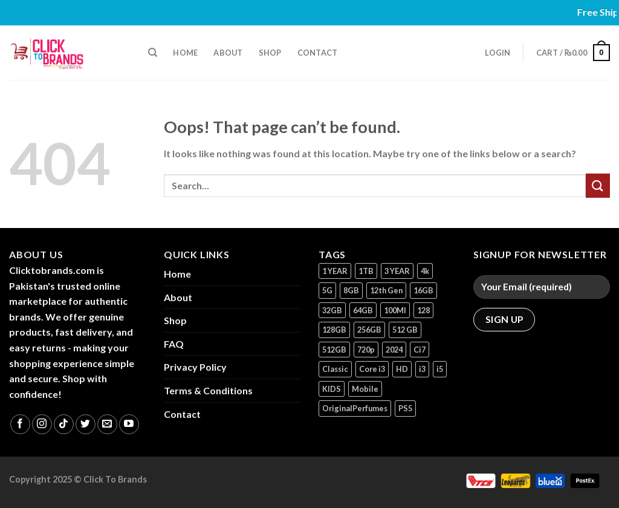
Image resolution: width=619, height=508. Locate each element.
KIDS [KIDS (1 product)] (331, 389)
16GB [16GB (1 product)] (423, 290)
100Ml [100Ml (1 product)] (395, 310)
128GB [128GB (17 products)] (334, 329)
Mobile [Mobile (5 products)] (365, 389)
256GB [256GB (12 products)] (369, 329)
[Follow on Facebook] (20, 424)
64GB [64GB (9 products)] (363, 310)
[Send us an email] (107, 424)
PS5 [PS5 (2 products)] (405, 408)
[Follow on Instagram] (42, 424)
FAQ (174, 344)
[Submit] (598, 185)
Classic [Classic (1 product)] (335, 369)
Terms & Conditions (208, 390)
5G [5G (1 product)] (327, 290)
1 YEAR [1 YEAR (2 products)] (335, 271)
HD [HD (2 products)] (402, 369)
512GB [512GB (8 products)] (334, 349)
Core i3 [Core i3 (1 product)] (372, 369)
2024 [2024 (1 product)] (394, 349)
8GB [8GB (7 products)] (351, 290)
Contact (317, 52)
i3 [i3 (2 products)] (422, 369)
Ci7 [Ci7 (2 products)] (419, 349)
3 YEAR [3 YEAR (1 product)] (397, 271)
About (227, 52)
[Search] (152, 52)
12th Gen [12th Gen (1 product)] (386, 290)
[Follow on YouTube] (129, 424)
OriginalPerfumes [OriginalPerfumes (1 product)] (354, 408)
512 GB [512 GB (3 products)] (405, 329)
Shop (270, 52)
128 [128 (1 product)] (423, 310)
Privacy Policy (195, 367)
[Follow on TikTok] (64, 424)
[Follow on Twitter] (86, 424)
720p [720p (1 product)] (366, 349)
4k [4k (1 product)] (425, 271)
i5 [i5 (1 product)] (439, 369)
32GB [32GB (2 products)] (332, 310)
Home (185, 52)
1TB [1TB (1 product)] (366, 271)
